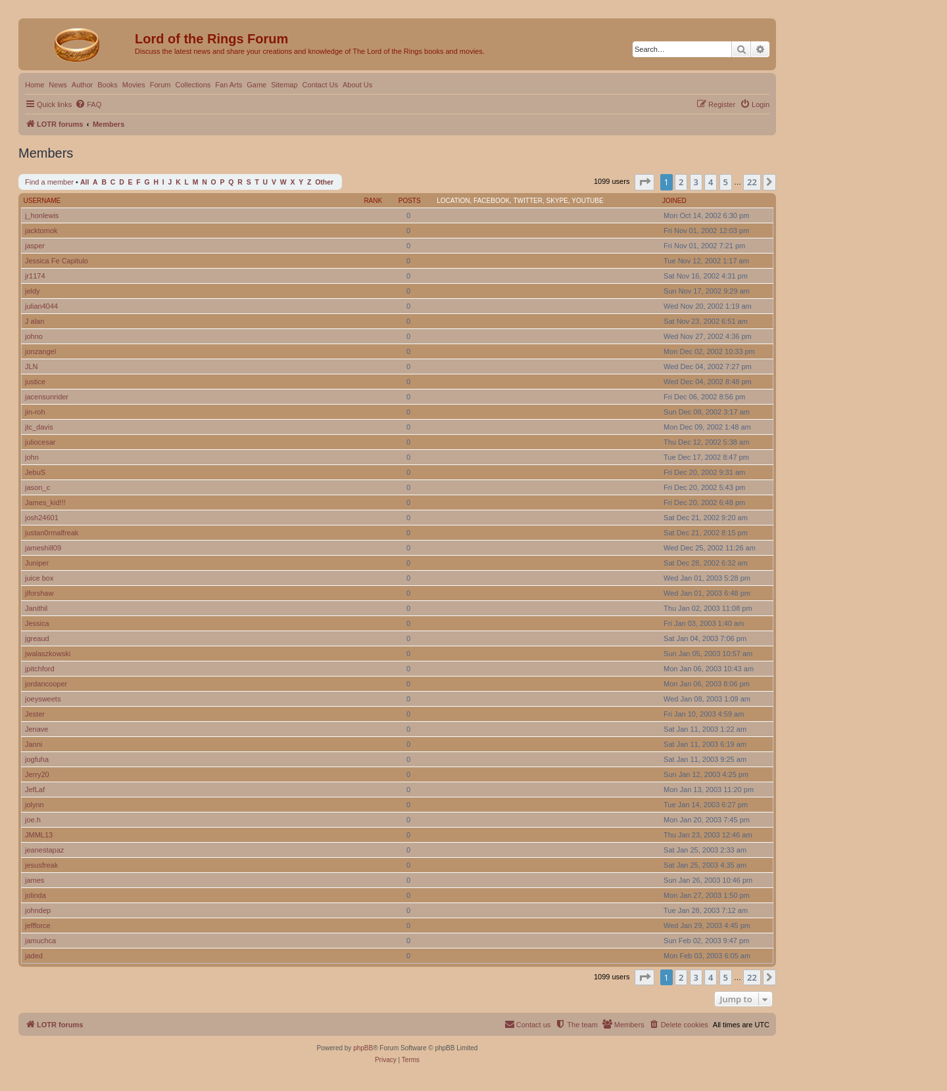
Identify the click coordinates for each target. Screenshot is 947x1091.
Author (82, 85)
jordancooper (46, 684)
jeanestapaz (44, 850)
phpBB (363, 1048)
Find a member (49, 182)
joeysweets (43, 699)
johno (34, 336)
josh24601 (42, 518)
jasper (35, 246)
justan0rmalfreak (51, 533)
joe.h (33, 820)
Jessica (37, 623)
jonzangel (40, 351)
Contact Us (320, 85)
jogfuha (37, 759)
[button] (644, 182)
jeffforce (38, 925)
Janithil (36, 608)
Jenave (36, 729)
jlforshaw (39, 593)
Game (256, 85)
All (84, 182)
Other (324, 182)
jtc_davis (39, 427)
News (58, 85)
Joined (674, 200)
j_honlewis (42, 215)
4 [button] (710, 182)
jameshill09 (43, 548)
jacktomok (41, 230)
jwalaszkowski (47, 653)
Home (34, 85)
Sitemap (284, 85)
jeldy (32, 291)
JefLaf (35, 789)
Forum (160, 85)
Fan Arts (228, 85)
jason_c (37, 487)
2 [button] (681, 182)
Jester (35, 714)
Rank (373, 200)
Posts (410, 200)
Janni (33, 744)
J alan (34, 321)
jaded (34, 956)
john (32, 457)
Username (42, 200)
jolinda (35, 895)
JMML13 (39, 835)
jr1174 (35, 276)
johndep (38, 910)
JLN (31, 366)
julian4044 (41, 306)
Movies (133, 85)
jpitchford (40, 669)
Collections (192, 85)
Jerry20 (37, 774)
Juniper (37, 563)
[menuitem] (88, 104)
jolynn (34, 805)
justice (35, 382)
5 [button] (725, 182)
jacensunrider (46, 397)
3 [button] (696, 182)
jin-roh (35, 412)
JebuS (35, 472)
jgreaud (37, 638)
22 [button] (752, 182)
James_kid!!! (45, 502)
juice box (39, 578)
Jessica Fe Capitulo (56, 261)
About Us (357, 85)
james (34, 880)
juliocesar (40, 442)
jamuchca (40, 941)
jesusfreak (41, 865)
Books (107, 85)
